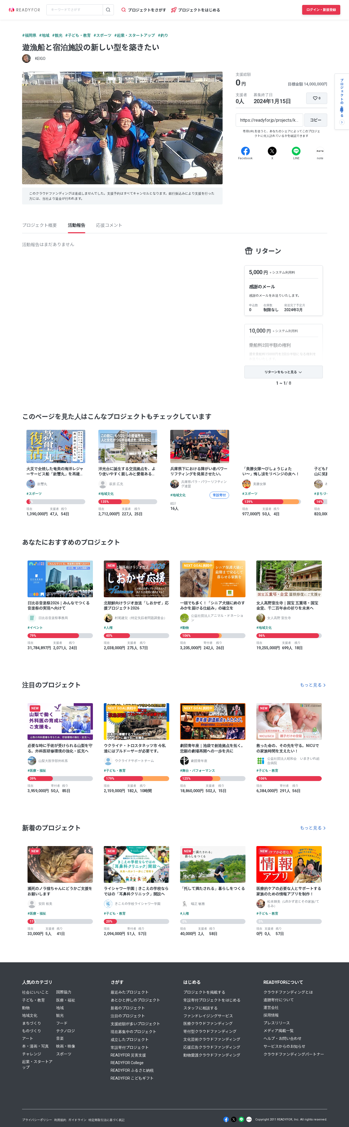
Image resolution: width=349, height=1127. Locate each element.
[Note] (320, 151)
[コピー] (315, 120)
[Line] (296, 151)
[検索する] (108, 9)
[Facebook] (245, 151)
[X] (272, 151)
